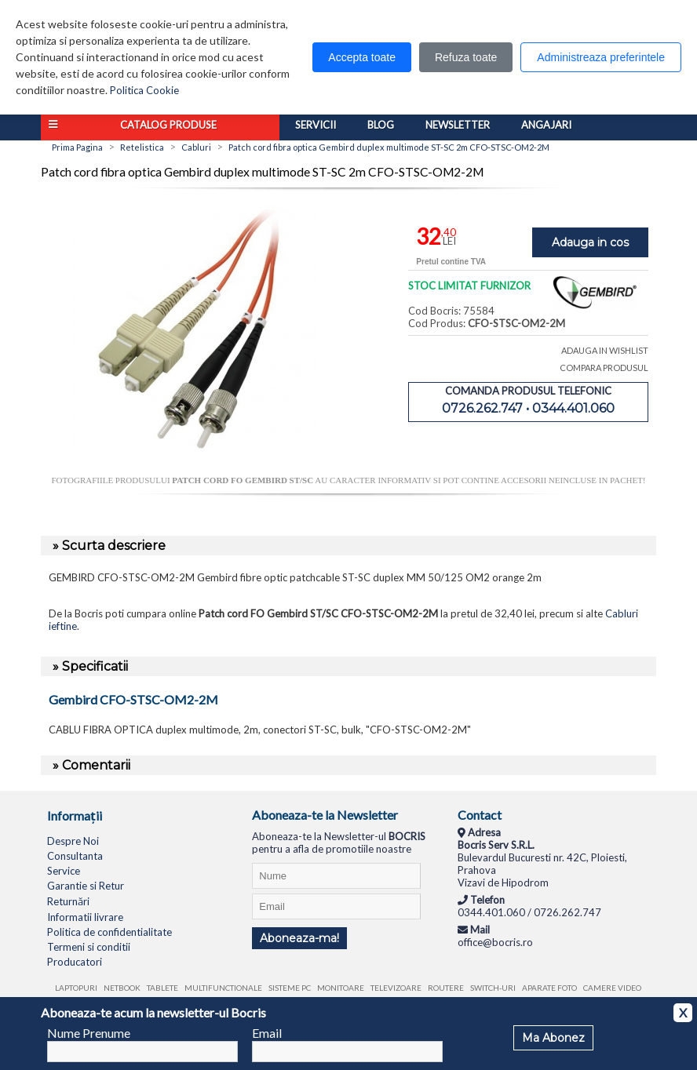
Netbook (122, 987)
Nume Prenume (88, 1032)
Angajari (546, 124)
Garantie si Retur (85, 885)
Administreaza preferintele (601, 57)
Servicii (315, 124)
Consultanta (75, 856)
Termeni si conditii (88, 947)
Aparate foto (549, 987)
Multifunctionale (223, 987)
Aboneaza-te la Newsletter (325, 814)
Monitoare (340, 987)
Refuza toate (466, 57)
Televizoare (395, 987)
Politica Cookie (144, 90)
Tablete (162, 987)
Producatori (74, 961)
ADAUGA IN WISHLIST (604, 350)
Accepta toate (362, 57)
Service (63, 870)
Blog (380, 124)
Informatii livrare (85, 917)
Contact (480, 814)
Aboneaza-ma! (299, 938)
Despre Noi (73, 841)
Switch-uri (493, 987)
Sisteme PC (289, 987)
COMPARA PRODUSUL (604, 367)
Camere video (612, 987)
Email (267, 1032)
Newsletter (457, 124)
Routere (446, 987)
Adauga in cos (590, 242)
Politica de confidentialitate (109, 932)
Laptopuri (76, 987)
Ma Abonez (553, 1038)
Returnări (68, 901)
